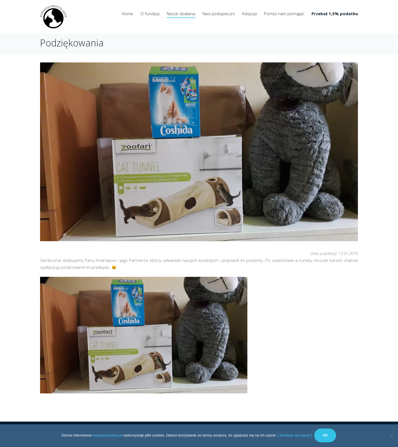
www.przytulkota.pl (107, 436)
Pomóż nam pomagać (284, 13)
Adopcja (249, 13)
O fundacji (149, 13)
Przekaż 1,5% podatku (334, 13)
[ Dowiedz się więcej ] (295, 436)
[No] (391, 436)
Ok (325, 436)
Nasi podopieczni (219, 13)
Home (127, 13)
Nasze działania (181, 13)
